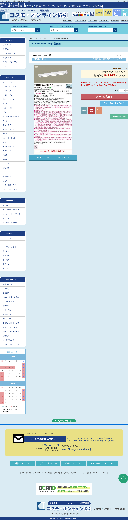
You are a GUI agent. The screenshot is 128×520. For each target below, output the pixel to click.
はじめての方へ (8, 301)
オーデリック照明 (9, 247)
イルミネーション (9, 138)
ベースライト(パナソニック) (44, 38)
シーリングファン (9, 86)
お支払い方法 (8, 314)
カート (124, 11)
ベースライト (8, 172)
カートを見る (87, 473)
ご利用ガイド (8, 306)
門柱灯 (5, 155)
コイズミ (6, 243)
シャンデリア (8, 82)
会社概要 (124, 20)
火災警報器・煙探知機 (11, 210)
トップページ (67, 20)
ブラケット (7, 112)
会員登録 (99, 13)
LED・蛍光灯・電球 (10, 189)
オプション (7, 176)
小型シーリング (8, 99)
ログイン (117, 11)
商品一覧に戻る (120, 116)
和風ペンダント (8, 108)
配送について (8, 319)
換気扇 (5, 205)
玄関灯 (5, 159)
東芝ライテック (8, 264)
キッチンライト (8, 121)
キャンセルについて (10, 327)
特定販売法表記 (8, 340)
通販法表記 (48, 473)
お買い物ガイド (80, 20)
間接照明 (6, 168)
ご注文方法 (92, 20)
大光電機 (6, 251)
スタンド (6, 142)
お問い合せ (115, 20)
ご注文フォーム (8, 293)
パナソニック (8, 238)
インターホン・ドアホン (12, 214)
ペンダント (7, 104)
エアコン (6, 218)
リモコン (6, 181)
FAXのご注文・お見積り (11, 297)
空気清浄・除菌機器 (10, 222)
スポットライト (8, 129)
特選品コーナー (8, 49)
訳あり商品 (7, 58)
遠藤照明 (6, 255)
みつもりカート (108, 12)
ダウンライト (8, 125)
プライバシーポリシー (11, 344)
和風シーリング (8, 95)
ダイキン (6, 268)
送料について (20, 463)
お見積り (6, 289)
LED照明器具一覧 (9, 53)
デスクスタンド (8, 146)
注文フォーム (104, 20)
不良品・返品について (11, 323)
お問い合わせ (8, 284)
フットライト (8, 164)
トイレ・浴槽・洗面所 (11, 116)
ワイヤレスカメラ (9, 45)
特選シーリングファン (11, 62)
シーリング (7, 91)
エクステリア (8, 151)
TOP (30, 38)
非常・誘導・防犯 (9, 185)
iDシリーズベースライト (12, 66)
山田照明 (6, 260)
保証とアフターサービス (12, 331)
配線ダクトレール (9, 134)
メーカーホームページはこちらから (54, 157)
